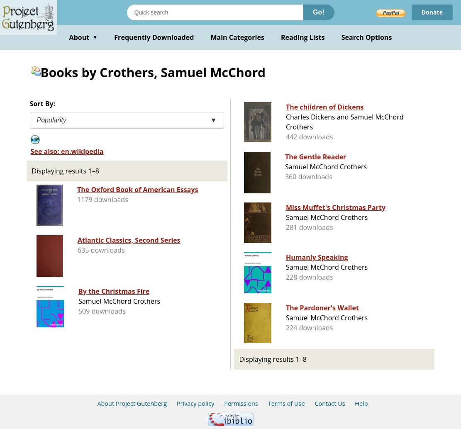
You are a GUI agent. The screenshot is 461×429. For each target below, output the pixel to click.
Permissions (241, 403)
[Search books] (215, 12)
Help (361, 403)
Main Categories (237, 37)
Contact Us (330, 403)
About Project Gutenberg (132, 403)
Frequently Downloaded (154, 37)
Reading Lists (303, 37)
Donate (432, 12)
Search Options (366, 37)
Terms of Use (286, 403)
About (83, 37)
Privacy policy (196, 403)
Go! (318, 12)
